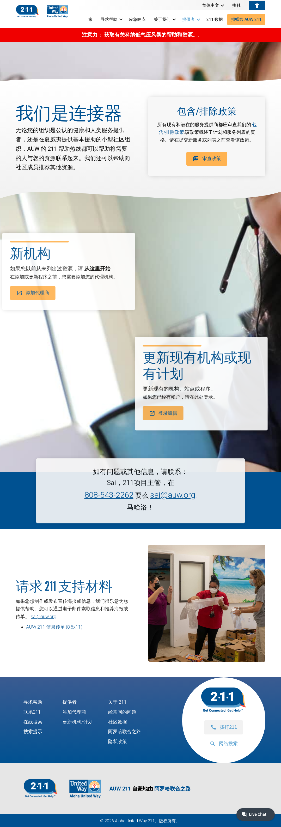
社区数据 (117, 722)
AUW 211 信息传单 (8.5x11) (54, 627)
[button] (222, 5)
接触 (236, 5)
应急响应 (137, 19)
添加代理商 (74, 712)
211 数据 (214, 19)
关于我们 (162, 19)
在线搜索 (32, 722)
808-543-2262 (108, 509)
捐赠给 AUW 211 (246, 19)
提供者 (188, 19)
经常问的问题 (122, 712)
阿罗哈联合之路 (124, 731)
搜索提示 (32, 731)
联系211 (32, 712)
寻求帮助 (109, 19)
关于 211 (117, 702)
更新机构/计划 (78, 722)
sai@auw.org (172, 509)
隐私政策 (117, 741)
